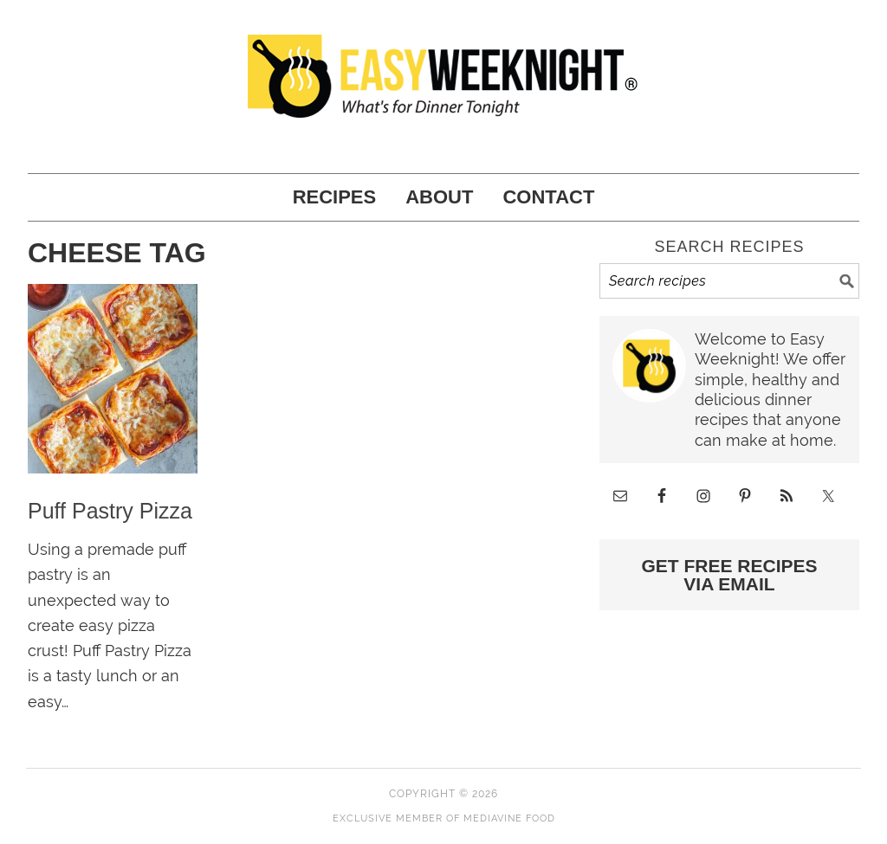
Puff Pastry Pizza (110, 511)
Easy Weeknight (443, 78)
